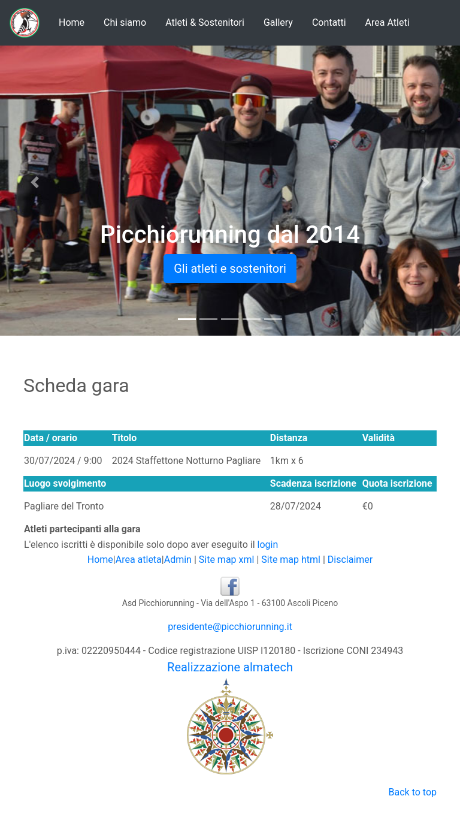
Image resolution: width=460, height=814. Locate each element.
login (268, 544)
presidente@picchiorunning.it (230, 626)
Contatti (329, 22)
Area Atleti (387, 22)
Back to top (413, 792)
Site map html (290, 559)
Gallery (278, 22)
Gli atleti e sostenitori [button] (230, 268)
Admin (178, 559)
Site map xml (227, 559)
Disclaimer (350, 559)
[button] (34, 182)
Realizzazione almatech (230, 667)
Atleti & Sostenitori (204, 22)
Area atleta (139, 559)
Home (71, 22)
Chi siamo (125, 22)
